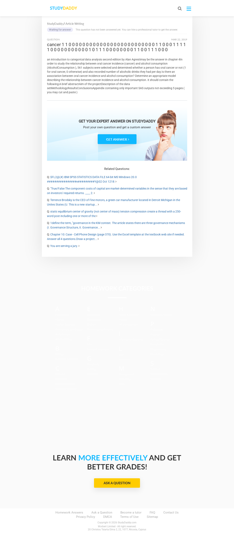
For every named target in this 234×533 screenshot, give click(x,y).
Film (89, 344)
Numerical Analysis (161, 314)
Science (155, 369)
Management (126, 374)
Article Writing (63, 339)
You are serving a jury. (64, 246)
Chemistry (61, 379)
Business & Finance (66, 359)
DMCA (107, 517)
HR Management (128, 324)
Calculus (60, 374)
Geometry (92, 374)
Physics (155, 334)
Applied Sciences (65, 324)
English (91, 324)
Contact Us (171, 512)
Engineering (94, 319)
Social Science (159, 374)
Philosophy (156, 329)
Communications (65, 383)
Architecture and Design (69, 329)
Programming (158, 349)
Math (122, 384)
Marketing (124, 379)
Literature (124, 359)
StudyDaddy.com (127, 522)
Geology (91, 369)
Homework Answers (69, 512)
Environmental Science (100, 329)
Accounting (61, 314)
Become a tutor (130, 512)
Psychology (157, 354)
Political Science (160, 339)
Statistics (155, 379)
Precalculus (157, 344)
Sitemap (152, 517)
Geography (93, 364)
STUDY (63, 8)
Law (121, 354)
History (123, 319)
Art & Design (62, 334)
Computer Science (66, 388)
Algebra (59, 319)
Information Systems (131, 339)
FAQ (152, 512)
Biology (59, 354)
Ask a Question (117, 483)
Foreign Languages (98, 349)
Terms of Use (129, 517)
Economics (93, 314)
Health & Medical (128, 314)
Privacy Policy (85, 517)
